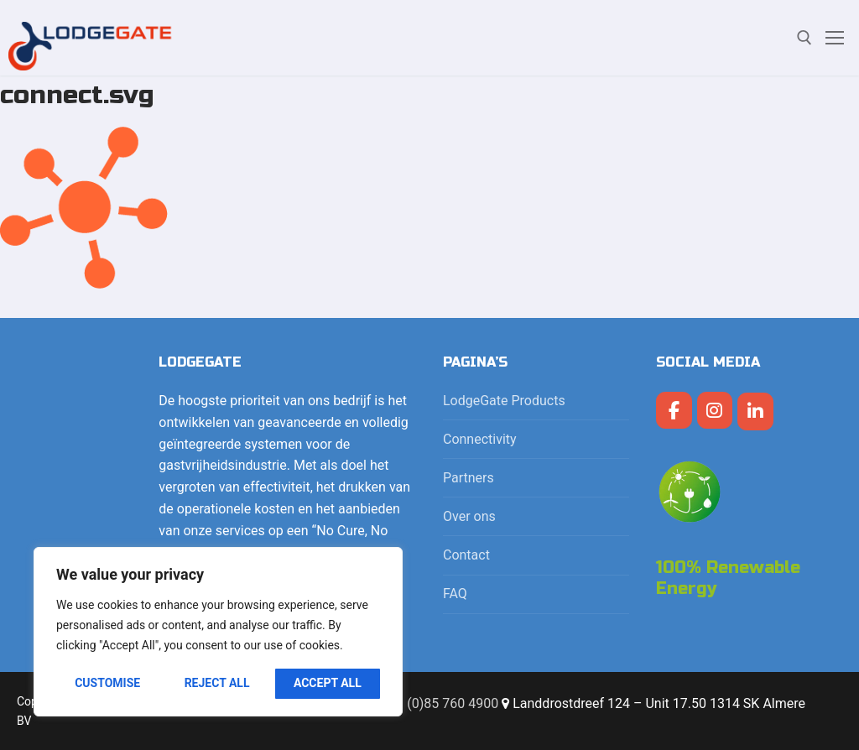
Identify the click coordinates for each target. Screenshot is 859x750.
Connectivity (481, 439)
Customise (107, 683)
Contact (466, 555)
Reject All (217, 683)
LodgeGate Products (506, 401)
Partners (468, 478)
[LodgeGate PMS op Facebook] (674, 411)
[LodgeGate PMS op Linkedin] (755, 411)
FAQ (455, 594)
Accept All (328, 683)
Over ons (469, 516)
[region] (218, 631)
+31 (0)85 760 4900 (439, 703)
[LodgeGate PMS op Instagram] (715, 411)
